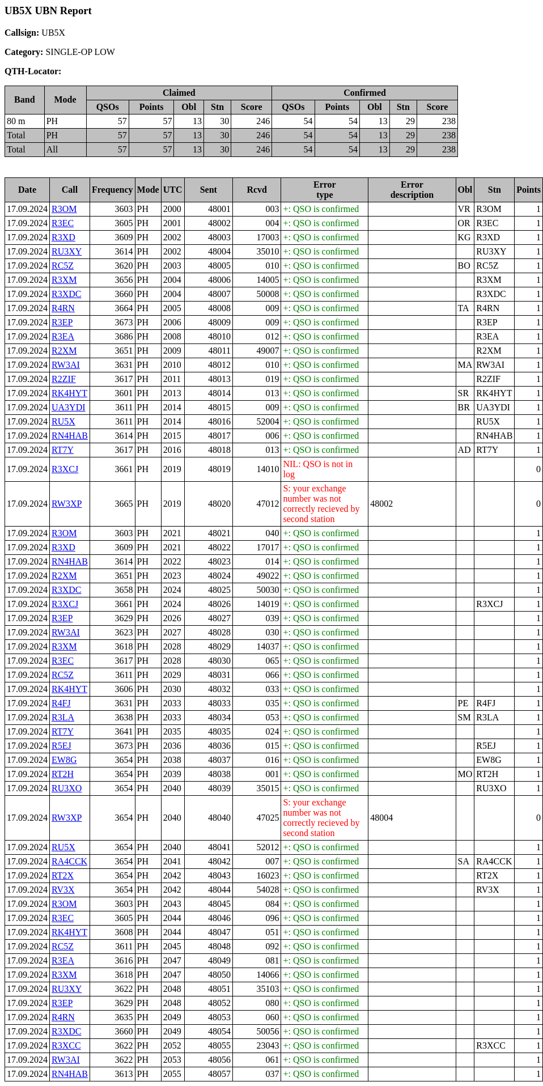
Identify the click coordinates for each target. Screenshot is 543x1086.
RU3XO (67, 788)
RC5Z (63, 265)
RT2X (63, 875)
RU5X (63, 421)
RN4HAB (70, 435)
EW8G (64, 760)
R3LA (63, 717)
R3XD (63, 237)
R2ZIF (64, 379)
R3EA (63, 336)
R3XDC (66, 294)
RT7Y (63, 450)
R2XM (64, 350)
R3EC (63, 223)
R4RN (63, 308)
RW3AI (66, 365)
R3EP (62, 322)
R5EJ (61, 745)
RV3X (63, 889)
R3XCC (66, 1045)
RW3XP (67, 503)
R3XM (64, 280)
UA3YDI (69, 407)
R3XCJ (65, 469)
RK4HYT (69, 393)
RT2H (63, 774)
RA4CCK (69, 861)
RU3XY (67, 251)
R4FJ (61, 703)
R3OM (64, 209)
